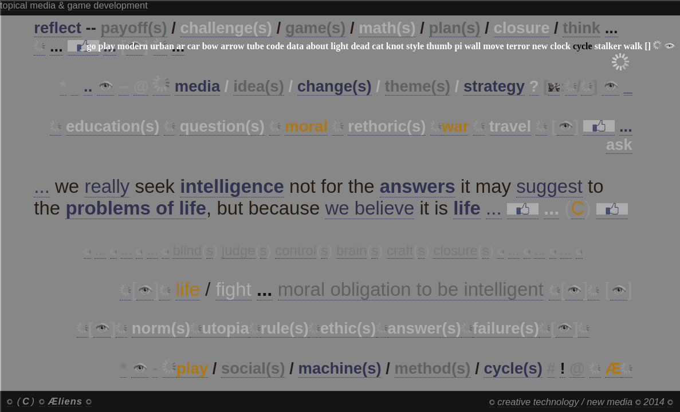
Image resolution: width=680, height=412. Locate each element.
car (193, 46)
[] (647, 46)
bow (210, 46)
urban (162, 46)
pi (458, 46)
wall (473, 46)
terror (518, 46)
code (275, 46)
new (540, 46)
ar (180, 46)
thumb (439, 46)
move (493, 46)
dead (360, 46)
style (415, 46)
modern (132, 46)
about (317, 46)
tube (255, 46)
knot (395, 46)
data (295, 46)
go (91, 46)
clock (560, 46)
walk (632, 46)
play (106, 46)
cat (377, 46)
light (339, 46)
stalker (608, 46)
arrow (232, 46)
